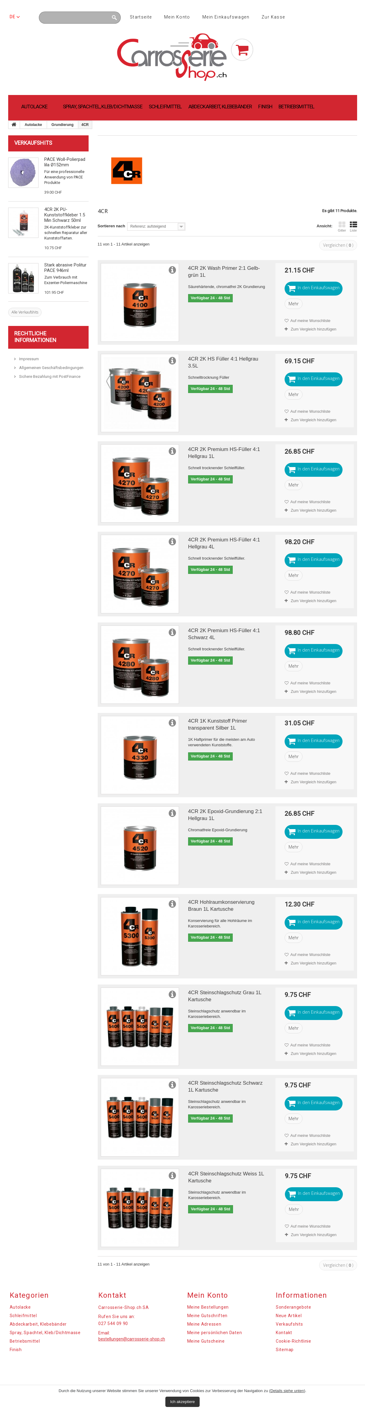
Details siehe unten (287, 1390)
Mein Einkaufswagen (225, 17)
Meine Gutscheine (206, 1341)
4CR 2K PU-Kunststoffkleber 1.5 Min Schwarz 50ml (64, 215)
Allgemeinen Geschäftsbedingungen (50, 367)
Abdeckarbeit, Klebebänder (220, 106)
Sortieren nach (111, 226)
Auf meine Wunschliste (309, 320)
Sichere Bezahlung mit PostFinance (49, 376)
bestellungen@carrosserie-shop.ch (131, 1339)
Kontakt (284, 1332)
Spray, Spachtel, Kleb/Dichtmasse (102, 106)
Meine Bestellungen (208, 1307)
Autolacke (34, 106)
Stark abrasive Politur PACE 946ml (65, 267)
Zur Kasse (273, 17)
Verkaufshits (33, 143)
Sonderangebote (293, 1307)
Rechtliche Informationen (35, 336)
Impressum (28, 359)
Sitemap (285, 1349)
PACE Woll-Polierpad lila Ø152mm (64, 162)
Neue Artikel (289, 1315)
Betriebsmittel (296, 106)
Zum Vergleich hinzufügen (313, 329)
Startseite (141, 17)
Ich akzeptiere (182, 1401)
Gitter (342, 226)
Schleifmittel (165, 106)
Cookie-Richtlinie (293, 1341)
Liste (353, 226)
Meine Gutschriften (207, 1315)
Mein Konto (177, 17)
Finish (265, 106)
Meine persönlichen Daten (214, 1332)
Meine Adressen (204, 1324)
